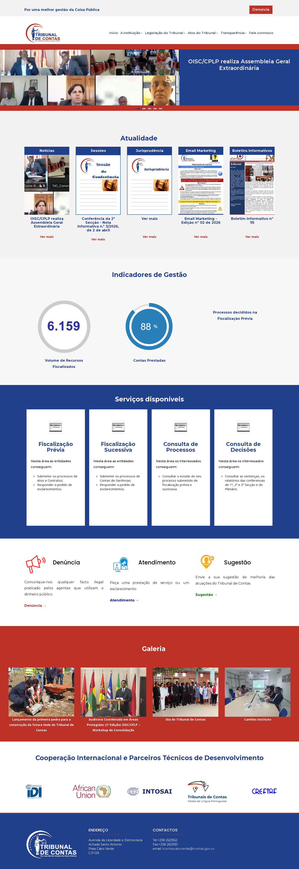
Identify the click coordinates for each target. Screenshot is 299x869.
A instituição (119, 35)
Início (97, 35)
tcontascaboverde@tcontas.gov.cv (188, 849)
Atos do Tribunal (196, 35)
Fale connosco (259, 35)
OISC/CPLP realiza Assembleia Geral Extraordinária (239, 64)
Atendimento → (124, 600)
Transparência (229, 35)
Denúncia (261, 9)
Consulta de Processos (180, 447)
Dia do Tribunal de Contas (186, 719)
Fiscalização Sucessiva (118, 447)
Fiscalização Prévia (55, 447)
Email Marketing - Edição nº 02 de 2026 (201, 221)
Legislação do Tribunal (156, 35)
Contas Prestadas (149, 360)
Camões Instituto (257, 719)
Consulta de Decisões (243, 447)
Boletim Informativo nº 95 (252, 221)
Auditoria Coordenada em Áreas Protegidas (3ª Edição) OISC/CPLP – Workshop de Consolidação (113, 724)
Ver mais (47, 237)
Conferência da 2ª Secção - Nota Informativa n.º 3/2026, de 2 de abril (98, 224)
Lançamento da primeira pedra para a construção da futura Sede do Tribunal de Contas (41, 724)
